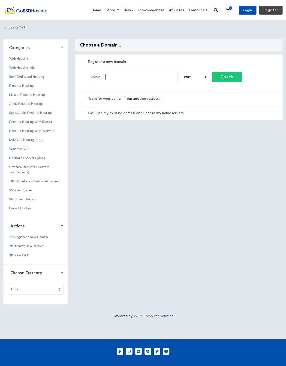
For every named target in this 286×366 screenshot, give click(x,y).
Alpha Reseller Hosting (26, 104)
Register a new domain (103, 61)
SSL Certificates (21, 190)
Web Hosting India (22, 68)
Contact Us (198, 10)
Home (96, 10)
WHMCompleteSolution (153, 316)
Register (271, 10)
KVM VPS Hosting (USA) (26, 140)
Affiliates (176, 10)
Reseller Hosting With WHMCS (31, 131)
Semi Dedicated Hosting (26, 77)
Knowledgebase (151, 10)
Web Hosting (18, 59)
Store (111, 10)
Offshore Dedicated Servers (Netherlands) (29, 169)
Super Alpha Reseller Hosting (30, 113)
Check (227, 77)
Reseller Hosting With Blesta (30, 122)
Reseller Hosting (21, 86)
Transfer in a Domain (26, 246)
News (128, 10)
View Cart (19, 255)
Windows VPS (19, 149)
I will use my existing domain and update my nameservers (132, 113)
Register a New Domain (28, 237)
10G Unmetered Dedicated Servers (34, 181)
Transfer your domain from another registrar (121, 98)
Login (247, 10)
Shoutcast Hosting (22, 199)
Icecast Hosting (20, 208)
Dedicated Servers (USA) (27, 158)
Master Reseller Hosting (27, 95)
